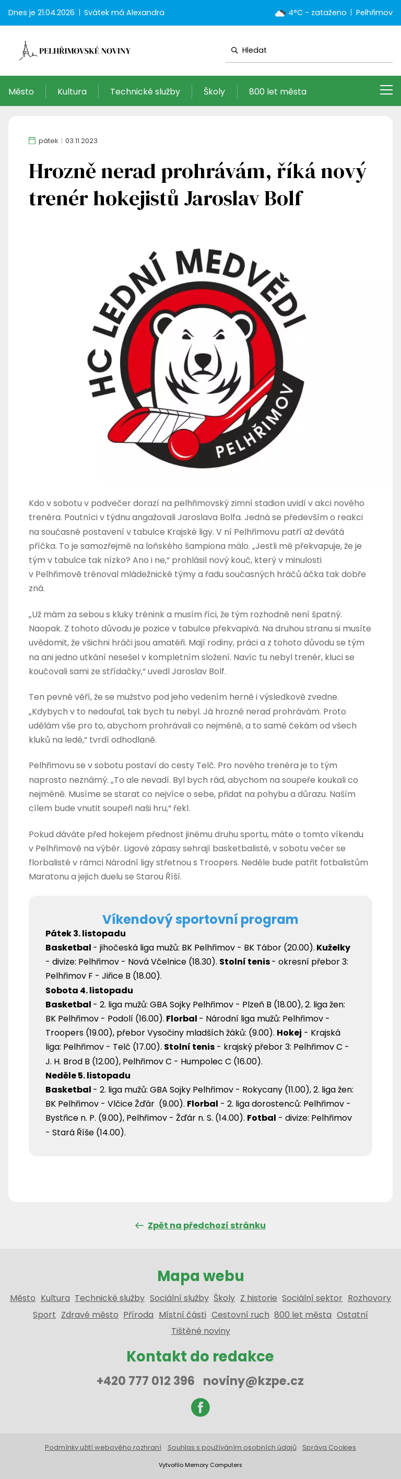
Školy (214, 92)
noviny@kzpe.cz (253, 1380)
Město (21, 92)
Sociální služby (179, 1298)
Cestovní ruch (240, 1315)
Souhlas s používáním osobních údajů (232, 1447)
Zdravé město (90, 1315)
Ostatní (352, 1315)
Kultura (72, 92)
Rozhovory (369, 1298)
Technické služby (145, 92)
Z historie (258, 1298)
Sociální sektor (312, 1298)
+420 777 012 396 (146, 1380)
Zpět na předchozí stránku (200, 1225)
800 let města (277, 92)
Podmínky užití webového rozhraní (103, 1447)
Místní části (182, 1315)
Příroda (138, 1315)
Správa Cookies (329, 1447)
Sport (44, 1315)
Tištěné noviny (200, 1331)
